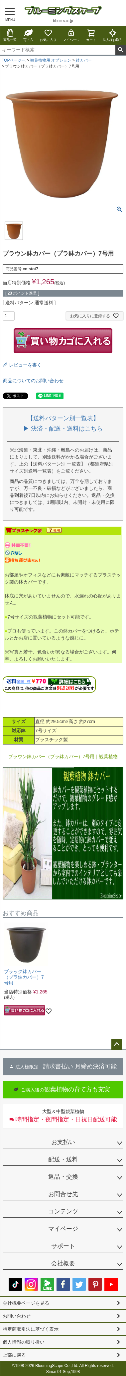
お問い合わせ (17, 1316)
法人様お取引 (113, 35)
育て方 (28, 35)
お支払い (63, 1142)
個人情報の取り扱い (24, 1342)
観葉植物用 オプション (50, 60)
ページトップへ (116, 1044)
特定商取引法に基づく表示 (31, 1329)
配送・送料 (63, 1159)
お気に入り (48, 35)
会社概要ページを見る (26, 1303)
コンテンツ (63, 1211)
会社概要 (63, 1263)
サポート (63, 1246)
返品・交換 (63, 1176)
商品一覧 (10, 35)
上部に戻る (14, 1355)
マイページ (71, 35)
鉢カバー (84, 60)
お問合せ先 (63, 1194)
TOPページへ (14, 60)
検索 (120, 50)
